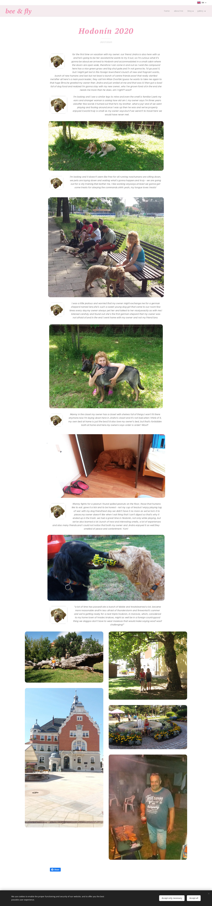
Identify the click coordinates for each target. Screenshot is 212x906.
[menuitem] (167, 11)
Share (55, 870)
